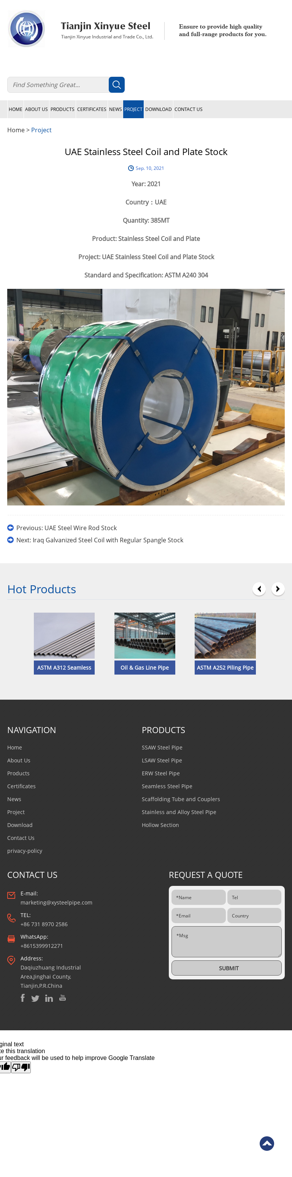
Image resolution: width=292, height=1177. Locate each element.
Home (15, 109)
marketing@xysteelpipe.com (56, 902)
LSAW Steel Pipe (162, 760)
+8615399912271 (42, 945)
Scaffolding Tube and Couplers (181, 799)
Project (133, 109)
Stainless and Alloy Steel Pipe (179, 812)
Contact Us (189, 109)
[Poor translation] (21, 1067)
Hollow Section (160, 824)
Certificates (91, 109)
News (115, 109)
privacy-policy (24, 850)
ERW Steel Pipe (161, 773)
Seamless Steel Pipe (167, 786)
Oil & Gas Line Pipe (145, 667)
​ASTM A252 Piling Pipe (225, 667)
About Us (36, 109)
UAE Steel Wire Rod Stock (80, 528)
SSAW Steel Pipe (162, 747)
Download (158, 109)
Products (63, 109)
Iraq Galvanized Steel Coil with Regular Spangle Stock (108, 540)
